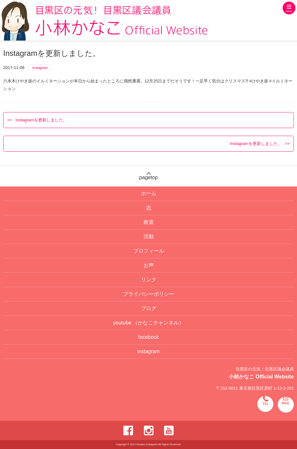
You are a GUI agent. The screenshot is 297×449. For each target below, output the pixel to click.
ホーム (148, 193)
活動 (149, 236)
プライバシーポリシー (148, 294)
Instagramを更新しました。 (41, 120)
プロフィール (148, 251)
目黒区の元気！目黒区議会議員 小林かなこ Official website (104, 21)
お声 (149, 265)
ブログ (148, 308)
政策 (149, 222)
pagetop (148, 176)
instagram (40, 68)
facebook (148, 337)
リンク (148, 279)
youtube (148, 322)
